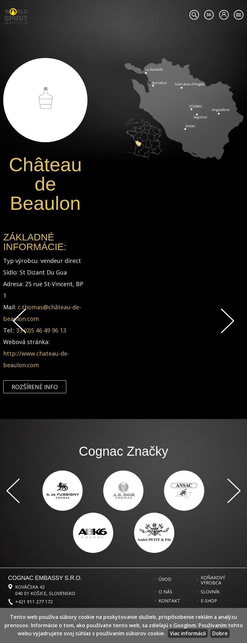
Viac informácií (188, 633)
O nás (165, 591)
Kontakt (169, 600)
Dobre (220, 633)
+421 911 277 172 (34, 602)
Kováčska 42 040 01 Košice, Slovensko (45, 590)
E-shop (209, 600)
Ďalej (227, 321)
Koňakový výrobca (213, 580)
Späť (19, 321)
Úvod (165, 579)
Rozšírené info (35, 387)
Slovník (210, 591)
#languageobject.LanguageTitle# (209, 15)
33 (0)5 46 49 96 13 (41, 330)
